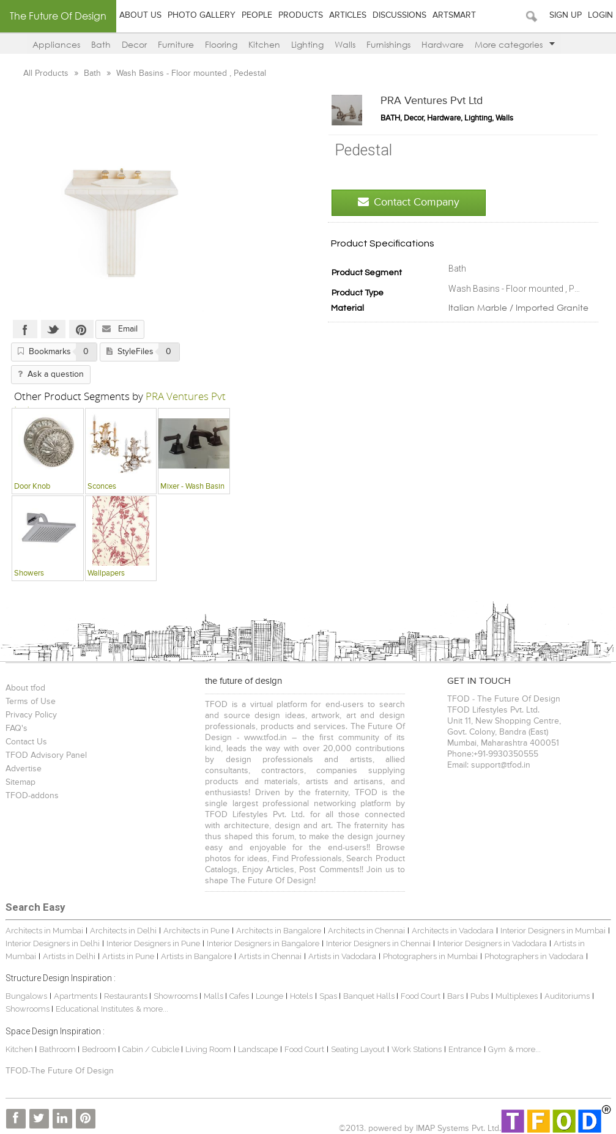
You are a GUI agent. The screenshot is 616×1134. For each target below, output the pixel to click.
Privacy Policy (31, 715)
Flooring (221, 44)
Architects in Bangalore (278, 930)
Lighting (307, 44)
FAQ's (17, 728)
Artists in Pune (128, 956)
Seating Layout (358, 1049)
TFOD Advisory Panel (46, 755)
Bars (455, 996)
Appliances (56, 44)
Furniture (176, 44)
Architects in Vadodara (453, 930)
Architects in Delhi (123, 930)
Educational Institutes (94, 1009)
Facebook (25, 329)
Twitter (53, 329)
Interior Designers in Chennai (378, 943)
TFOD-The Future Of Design (60, 1071)
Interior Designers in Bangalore (263, 943)
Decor (134, 44)
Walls (345, 44)
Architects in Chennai (366, 930)
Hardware (442, 44)
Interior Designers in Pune (153, 943)
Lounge (269, 996)
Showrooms (176, 996)
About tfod (25, 688)
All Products (47, 73)
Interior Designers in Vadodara (492, 943)
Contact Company (408, 202)
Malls (214, 996)
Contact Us (26, 742)
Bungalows (26, 996)
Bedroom (100, 1049)
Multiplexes (516, 996)
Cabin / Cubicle (151, 1049)
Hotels (301, 996)
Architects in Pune (196, 930)
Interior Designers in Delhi (53, 943)
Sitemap (20, 782)
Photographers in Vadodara (534, 956)
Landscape (258, 1049)
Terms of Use (31, 701)
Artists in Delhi (69, 956)
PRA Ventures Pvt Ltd (431, 100)
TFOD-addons (32, 795)
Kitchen (264, 44)
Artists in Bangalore (196, 956)
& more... (152, 1009)
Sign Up (565, 15)
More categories (515, 44)
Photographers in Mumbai (430, 956)
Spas (329, 996)
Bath (101, 44)
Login (600, 15)
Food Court (420, 996)
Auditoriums (567, 996)
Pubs (479, 996)
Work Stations (416, 1049)
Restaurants (126, 996)
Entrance (464, 1049)
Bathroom (58, 1049)
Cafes (239, 996)
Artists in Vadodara (342, 956)
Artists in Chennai (270, 956)
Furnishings (388, 44)
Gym (497, 1049)
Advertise (24, 769)
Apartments (75, 996)
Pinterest (81, 329)
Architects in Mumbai (44, 930)
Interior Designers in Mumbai (553, 930)
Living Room (208, 1049)
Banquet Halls (369, 996)
